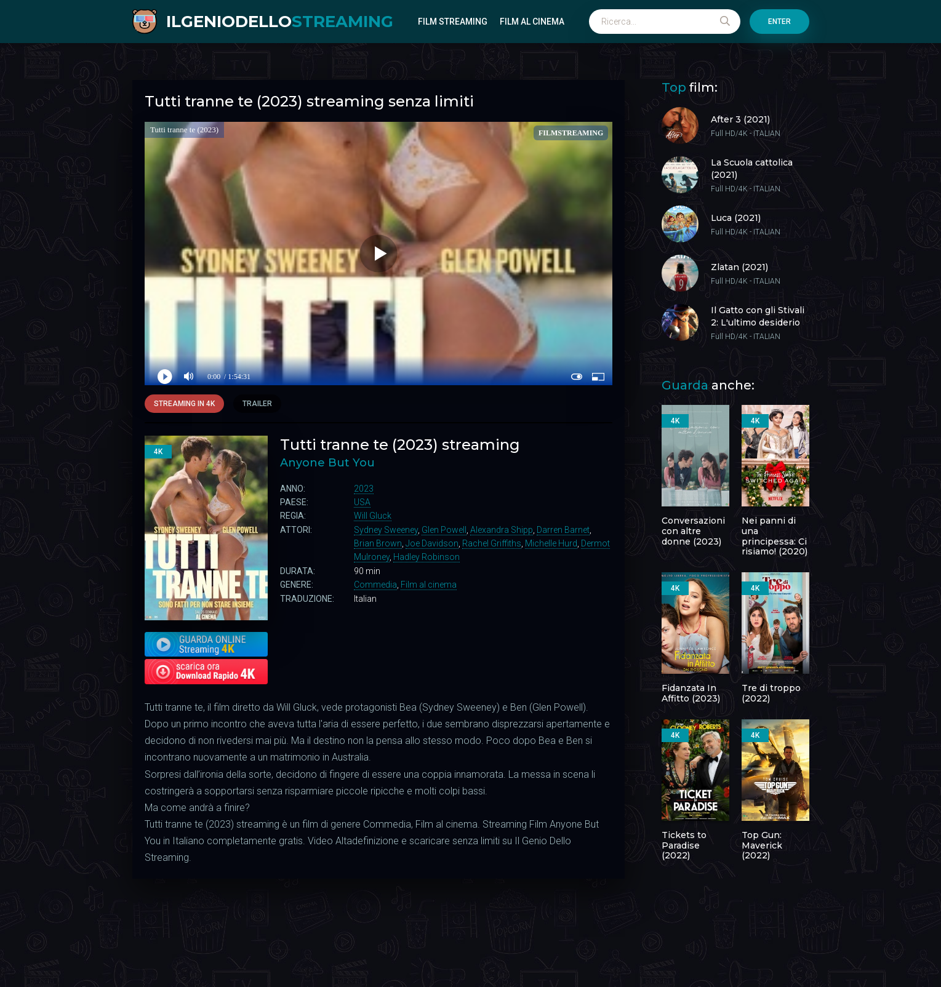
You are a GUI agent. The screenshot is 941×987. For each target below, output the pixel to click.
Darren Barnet (563, 530)
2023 (364, 488)
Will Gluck (372, 516)
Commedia (375, 584)
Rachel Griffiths (491, 543)
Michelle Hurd (551, 543)
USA (362, 502)
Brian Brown (378, 543)
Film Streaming (452, 21)
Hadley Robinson (426, 557)
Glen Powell (444, 530)
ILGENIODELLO (279, 21)
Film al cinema (532, 21)
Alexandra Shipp (501, 530)
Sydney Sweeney (386, 530)
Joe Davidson (432, 543)
